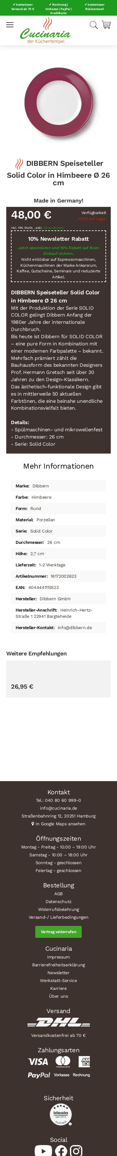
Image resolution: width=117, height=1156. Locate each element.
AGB (58, 893)
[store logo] (45, 30)
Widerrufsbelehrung (58, 909)
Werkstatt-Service (58, 980)
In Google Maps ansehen (60, 823)
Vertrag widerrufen (58, 931)
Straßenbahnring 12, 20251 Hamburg (58, 815)
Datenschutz (58, 901)
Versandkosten (53, 227)
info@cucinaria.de (58, 808)
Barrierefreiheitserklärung (58, 964)
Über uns (58, 996)
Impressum (58, 956)
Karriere (58, 988)
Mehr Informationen (58, 466)
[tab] (58, 463)
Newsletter (58, 972)
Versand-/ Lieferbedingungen (59, 917)
